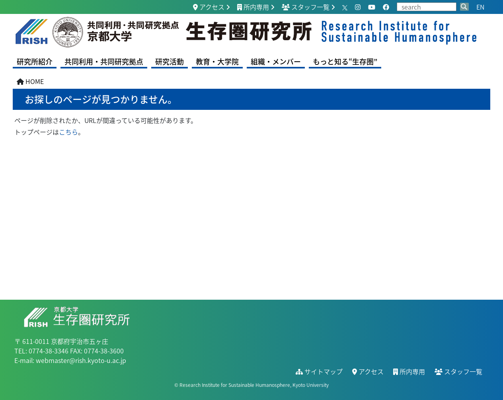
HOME (34, 81)
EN (480, 7)
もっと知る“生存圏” (345, 61)
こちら (68, 132)
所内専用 (253, 7)
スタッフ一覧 (305, 7)
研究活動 (169, 61)
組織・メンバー (276, 61)
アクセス (208, 7)
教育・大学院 (217, 61)
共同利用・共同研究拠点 (103, 61)
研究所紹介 (35, 61)
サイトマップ (319, 371)
